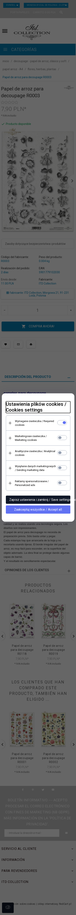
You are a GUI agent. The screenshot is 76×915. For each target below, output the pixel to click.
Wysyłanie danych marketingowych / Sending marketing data (35, 468)
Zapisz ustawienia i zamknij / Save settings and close (39, 500)
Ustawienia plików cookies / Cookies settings (36, 407)
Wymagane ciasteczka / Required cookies (34, 423)
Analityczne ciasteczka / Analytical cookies (35, 453)
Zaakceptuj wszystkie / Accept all (38, 509)
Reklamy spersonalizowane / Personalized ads (32, 483)
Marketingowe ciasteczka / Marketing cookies (31, 438)
